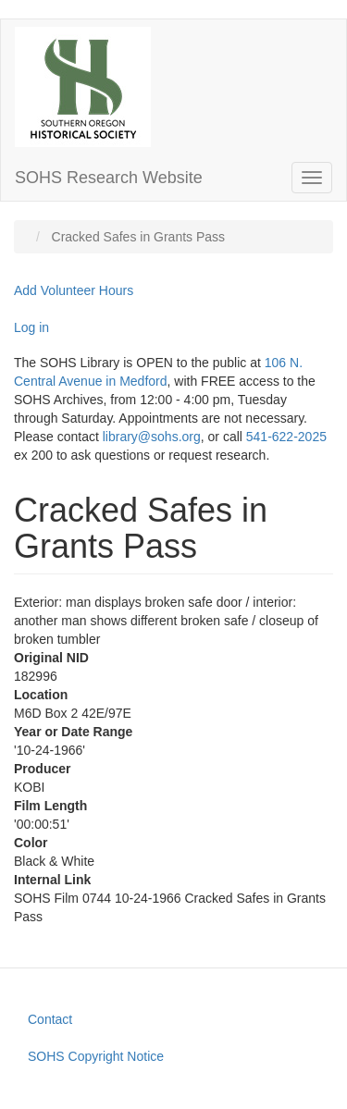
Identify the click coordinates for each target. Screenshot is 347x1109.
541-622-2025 (286, 436)
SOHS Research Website (109, 177)
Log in (31, 327)
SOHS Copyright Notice (96, 1056)
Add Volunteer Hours (73, 290)
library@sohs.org (152, 436)
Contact (50, 1019)
